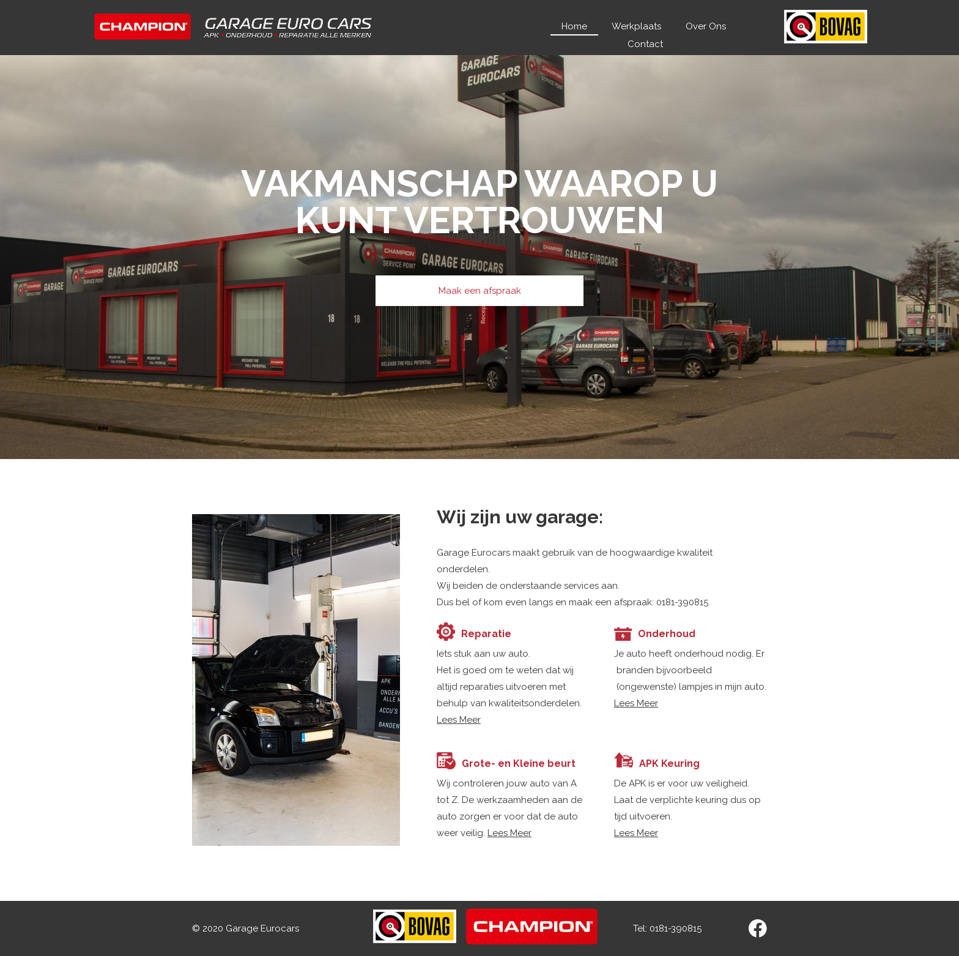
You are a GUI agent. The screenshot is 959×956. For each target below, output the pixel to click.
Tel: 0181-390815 (668, 928)
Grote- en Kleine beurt (519, 763)
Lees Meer (459, 719)
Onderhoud (666, 634)
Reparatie (486, 634)
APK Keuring (669, 763)
